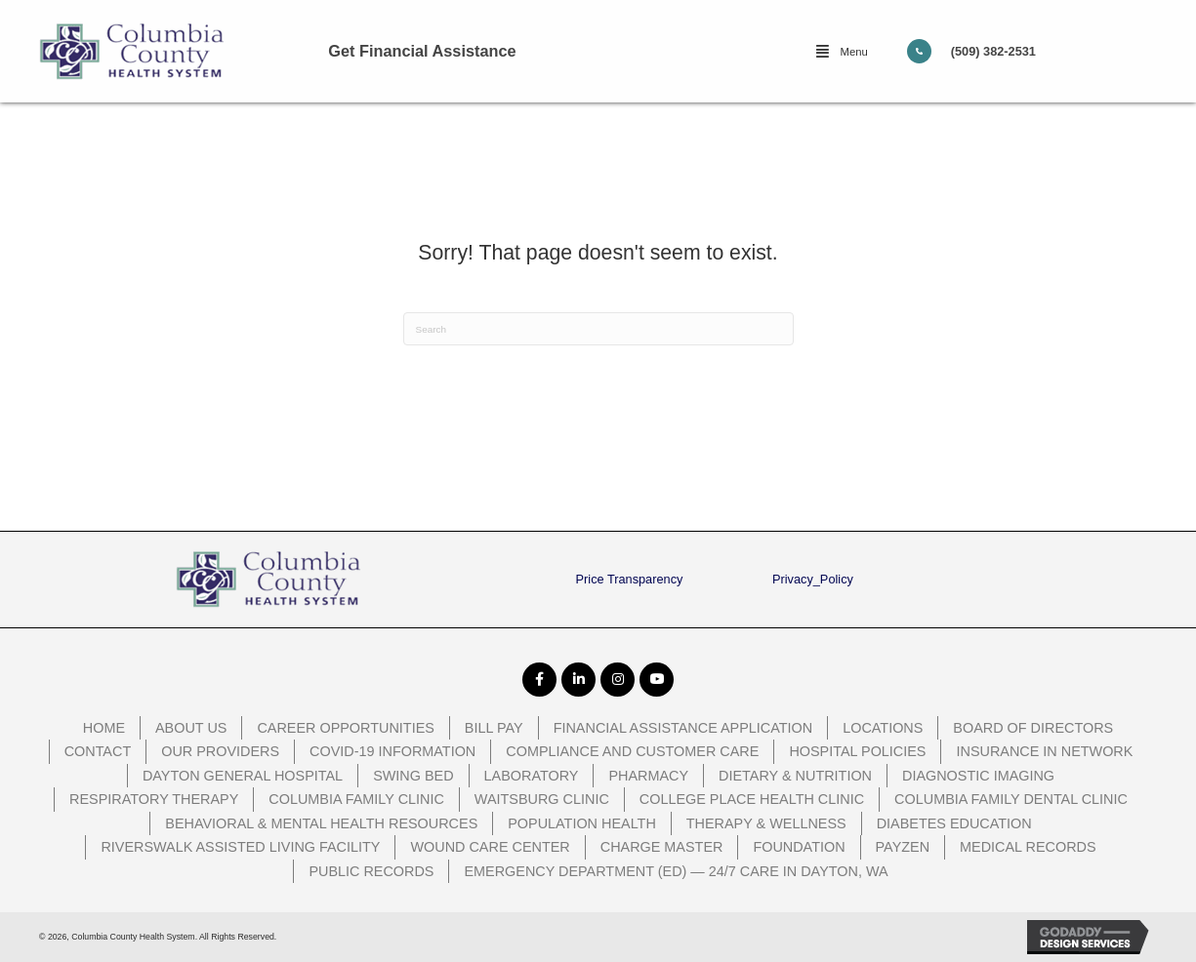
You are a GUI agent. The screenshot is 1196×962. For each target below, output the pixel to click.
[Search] (598, 328)
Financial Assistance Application (683, 728)
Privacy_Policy (812, 579)
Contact (98, 751)
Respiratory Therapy (153, 799)
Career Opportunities (345, 728)
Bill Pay (494, 728)
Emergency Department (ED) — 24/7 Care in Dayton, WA (675, 871)
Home (104, 728)
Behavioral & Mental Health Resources (321, 823)
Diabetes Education (954, 823)
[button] (841, 51)
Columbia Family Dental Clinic (1011, 799)
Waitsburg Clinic (541, 799)
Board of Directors (1033, 728)
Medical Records (1028, 847)
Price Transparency (629, 579)
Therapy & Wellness (766, 823)
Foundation (799, 847)
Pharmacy (648, 775)
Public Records (371, 871)
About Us (191, 728)
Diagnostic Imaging (978, 775)
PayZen (903, 847)
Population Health (582, 823)
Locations (883, 728)
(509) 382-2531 (993, 51)
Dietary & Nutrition (795, 775)
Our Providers (220, 751)
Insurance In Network (1044, 751)
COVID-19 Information (392, 751)
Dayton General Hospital (243, 775)
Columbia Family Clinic (356, 799)
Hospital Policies (857, 751)
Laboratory (531, 775)
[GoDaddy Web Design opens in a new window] (1092, 937)
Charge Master (661, 847)
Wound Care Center (489, 847)
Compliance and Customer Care (632, 751)
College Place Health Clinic (751, 799)
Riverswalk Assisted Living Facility (240, 847)
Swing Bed (413, 775)
